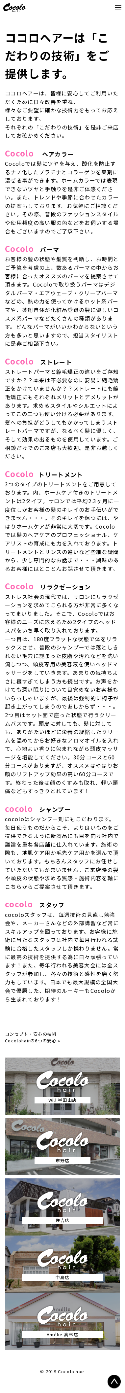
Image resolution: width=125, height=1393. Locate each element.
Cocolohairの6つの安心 (31, 1040)
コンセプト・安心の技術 (31, 1034)
